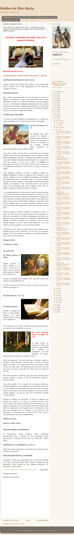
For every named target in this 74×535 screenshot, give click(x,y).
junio (57, 291)
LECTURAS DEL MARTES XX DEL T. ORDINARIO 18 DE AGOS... (63, 199)
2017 (55, 114)
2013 (55, 307)
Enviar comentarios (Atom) (17, 524)
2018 (55, 111)
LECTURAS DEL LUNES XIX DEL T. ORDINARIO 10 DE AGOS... (63, 239)
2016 (55, 116)
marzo (57, 297)
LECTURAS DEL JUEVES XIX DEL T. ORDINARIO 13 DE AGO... (63, 224)
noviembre (58, 122)
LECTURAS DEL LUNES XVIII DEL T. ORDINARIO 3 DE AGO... (63, 274)
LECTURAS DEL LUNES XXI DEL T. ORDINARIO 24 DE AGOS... (63, 168)
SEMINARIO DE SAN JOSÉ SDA (13, 17)
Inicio (28, 520)
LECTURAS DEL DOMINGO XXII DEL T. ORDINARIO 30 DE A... (62, 138)
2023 (55, 100)
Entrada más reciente (10, 520)
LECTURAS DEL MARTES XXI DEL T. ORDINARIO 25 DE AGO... (63, 163)
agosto (57, 129)
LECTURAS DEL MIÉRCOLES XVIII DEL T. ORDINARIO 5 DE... (62, 264)
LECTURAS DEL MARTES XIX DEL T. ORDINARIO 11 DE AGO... (63, 234)
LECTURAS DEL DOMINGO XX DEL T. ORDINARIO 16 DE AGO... (63, 209)
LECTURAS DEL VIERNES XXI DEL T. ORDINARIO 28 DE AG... (63, 148)
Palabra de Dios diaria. (17, 8)
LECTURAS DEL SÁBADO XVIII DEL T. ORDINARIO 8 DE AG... (63, 249)
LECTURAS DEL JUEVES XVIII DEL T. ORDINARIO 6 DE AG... (63, 259)
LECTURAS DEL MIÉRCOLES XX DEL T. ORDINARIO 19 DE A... (62, 194)
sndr (40, 530)
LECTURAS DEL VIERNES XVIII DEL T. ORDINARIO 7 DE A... (63, 254)
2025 (55, 96)
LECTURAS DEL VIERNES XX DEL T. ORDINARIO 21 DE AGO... (63, 183)
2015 (55, 118)
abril (57, 295)
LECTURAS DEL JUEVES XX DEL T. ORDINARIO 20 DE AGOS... (63, 188)
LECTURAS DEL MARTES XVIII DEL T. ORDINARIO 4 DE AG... (63, 269)
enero (57, 302)
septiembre (59, 127)
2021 (55, 105)
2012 (55, 309)
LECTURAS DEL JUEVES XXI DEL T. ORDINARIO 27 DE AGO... (63, 153)
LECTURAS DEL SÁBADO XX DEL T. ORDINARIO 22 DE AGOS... (63, 178)
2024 (55, 98)
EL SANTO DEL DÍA (31, 17)
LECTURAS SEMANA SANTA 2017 (61, 59)
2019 (55, 109)
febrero (58, 300)
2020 (55, 107)
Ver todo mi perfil (56, 87)
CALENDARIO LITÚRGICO (11, 20)
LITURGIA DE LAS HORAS (48, 17)
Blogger (55, 530)
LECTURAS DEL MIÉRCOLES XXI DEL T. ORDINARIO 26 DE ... (62, 158)
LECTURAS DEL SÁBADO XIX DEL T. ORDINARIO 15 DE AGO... (63, 214)
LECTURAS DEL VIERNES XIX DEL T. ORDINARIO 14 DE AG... (63, 219)
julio (57, 288)
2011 (55, 312)
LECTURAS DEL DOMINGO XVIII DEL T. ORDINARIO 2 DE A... (63, 279)
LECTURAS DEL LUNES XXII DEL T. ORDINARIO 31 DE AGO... (63, 133)
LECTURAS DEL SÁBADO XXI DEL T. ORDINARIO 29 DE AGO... (63, 143)
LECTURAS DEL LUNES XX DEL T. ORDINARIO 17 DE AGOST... (63, 204)
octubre (58, 125)
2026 (55, 93)
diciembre (58, 120)
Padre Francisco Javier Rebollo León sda (60, 84)
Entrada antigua (43, 520)
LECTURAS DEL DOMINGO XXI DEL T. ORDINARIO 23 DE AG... (63, 173)
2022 (55, 102)
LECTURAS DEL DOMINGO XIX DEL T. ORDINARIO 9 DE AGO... (62, 244)
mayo (57, 293)
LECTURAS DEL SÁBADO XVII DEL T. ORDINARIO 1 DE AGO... (63, 284)
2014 (55, 305)
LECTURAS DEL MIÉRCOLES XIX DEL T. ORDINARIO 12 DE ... (62, 229)
